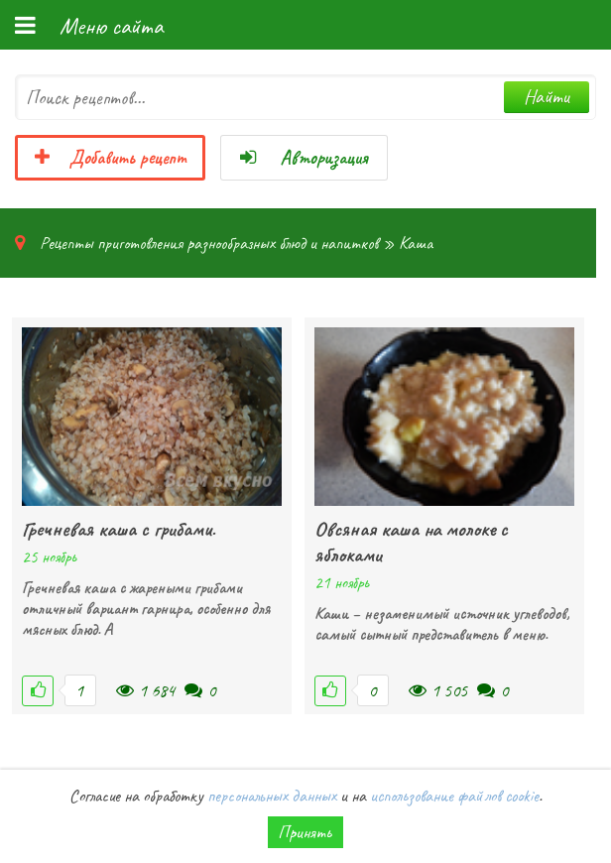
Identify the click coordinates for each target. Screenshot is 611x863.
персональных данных (271, 795)
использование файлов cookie (454, 795)
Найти (546, 96)
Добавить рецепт (110, 158)
